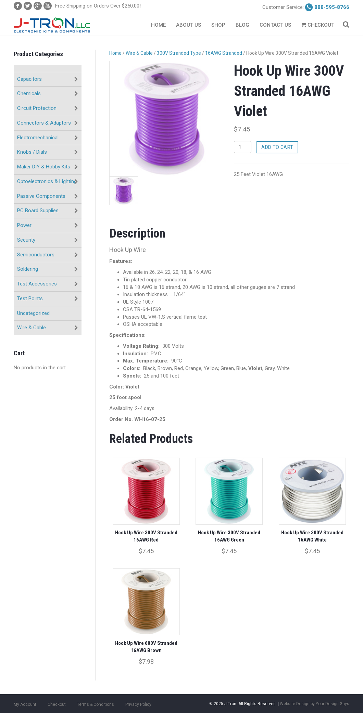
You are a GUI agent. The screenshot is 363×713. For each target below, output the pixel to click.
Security (26, 240)
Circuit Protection (37, 108)
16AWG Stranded (223, 53)
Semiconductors (35, 255)
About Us (188, 25)
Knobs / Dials (32, 152)
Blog (242, 25)
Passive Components (41, 196)
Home (158, 25)
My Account (25, 701)
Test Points (30, 298)
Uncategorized (33, 313)
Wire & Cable (31, 327)
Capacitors (29, 79)
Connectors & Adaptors (44, 123)
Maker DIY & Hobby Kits (43, 167)
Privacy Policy (138, 701)
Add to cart (277, 147)
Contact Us (275, 25)
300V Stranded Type (179, 53)
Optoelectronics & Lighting (47, 181)
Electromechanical (38, 138)
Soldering (27, 269)
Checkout (317, 25)
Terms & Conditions (95, 701)
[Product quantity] (242, 147)
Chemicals (29, 93)
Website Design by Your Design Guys (314, 700)
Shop (218, 25)
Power (24, 225)
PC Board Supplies (38, 210)
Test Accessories (37, 284)
